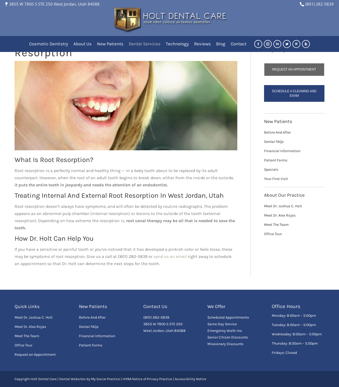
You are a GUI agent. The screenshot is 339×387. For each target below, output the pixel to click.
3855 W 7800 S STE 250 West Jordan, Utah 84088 (52, 4)
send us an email (170, 256)
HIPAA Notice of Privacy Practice (147, 379)
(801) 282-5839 (317, 4)
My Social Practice (105, 379)
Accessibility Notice (190, 379)
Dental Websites (72, 379)
